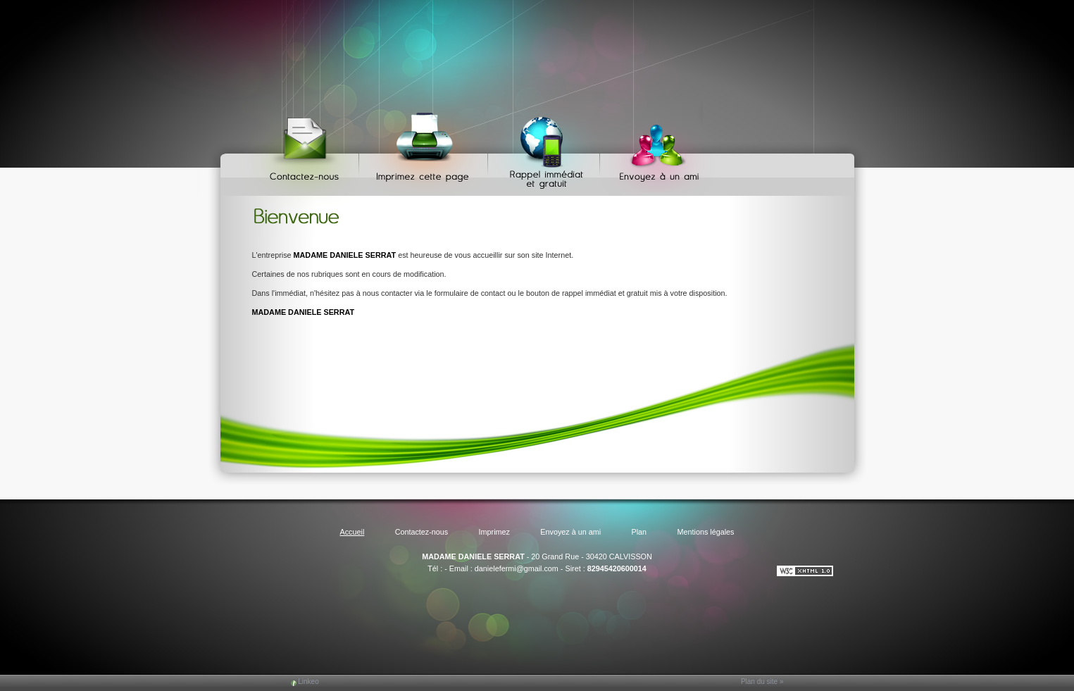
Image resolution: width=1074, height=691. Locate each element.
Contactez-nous (306, 148)
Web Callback (545, 148)
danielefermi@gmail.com (516, 568)
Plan (639, 532)
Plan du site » (762, 681)
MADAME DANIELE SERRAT (473, 556)
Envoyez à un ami (652, 148)
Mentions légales (705, 532)
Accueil (351, 532)
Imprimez (425, 148)
